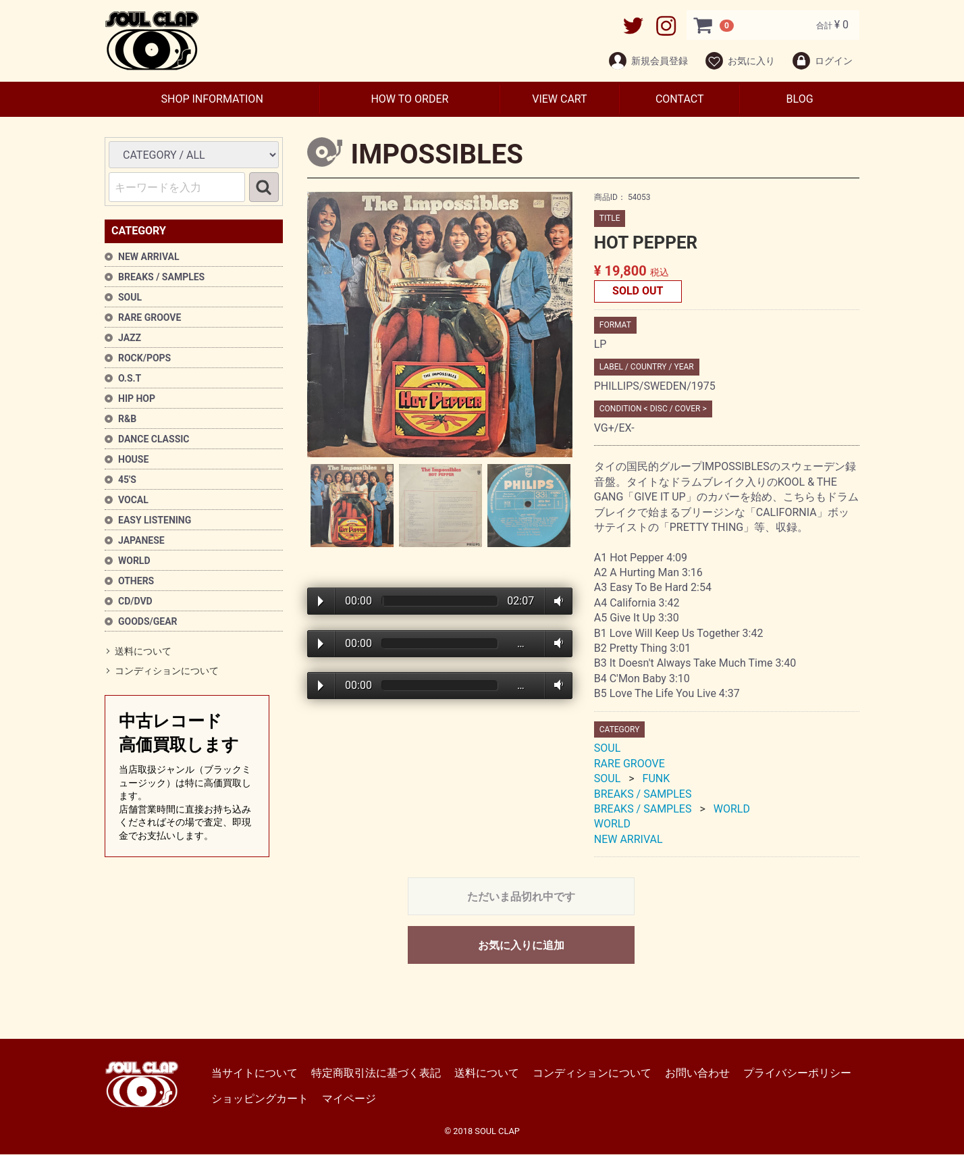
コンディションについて (167, 671)
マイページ (349, 1099)
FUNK (656, 779)
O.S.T (129, 378)
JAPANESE (141, 540)
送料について (143, 651)
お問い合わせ (697, 1073)
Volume (556, 601)
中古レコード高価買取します (187, 777)
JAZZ (129, 337)
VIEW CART (559, 99)
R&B (127, 418)
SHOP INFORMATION (212, 99)
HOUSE (133, 459)
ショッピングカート (260, 1099)
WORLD (134, 560)
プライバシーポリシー (797, 1073)
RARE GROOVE (149, 317)
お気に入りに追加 (521, 946)
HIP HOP (136, 398)
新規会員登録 (648, 61)
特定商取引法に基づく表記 (376, 1073)
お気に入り (739, 61)
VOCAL (133, 499)
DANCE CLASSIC (154, 439)
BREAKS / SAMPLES (161, 277)
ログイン (822, 61)
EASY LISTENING (154, 520)
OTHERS (136, 580)
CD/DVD (135, 601)
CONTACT (679, 99)
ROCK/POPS (144, 358)
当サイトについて (254, 1073)
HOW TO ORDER (409, 99)
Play (320, 601)
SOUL (130, 297)
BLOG (799, 99)
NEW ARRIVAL (149, 256)
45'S (127, 479)
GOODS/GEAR (148, 621)
